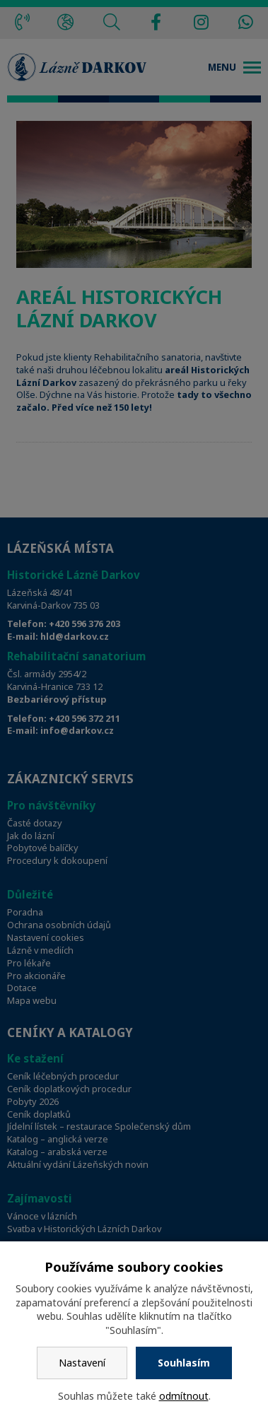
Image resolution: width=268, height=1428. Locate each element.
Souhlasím (184, 1362)
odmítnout (184, 1396)
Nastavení (82, 1362)
